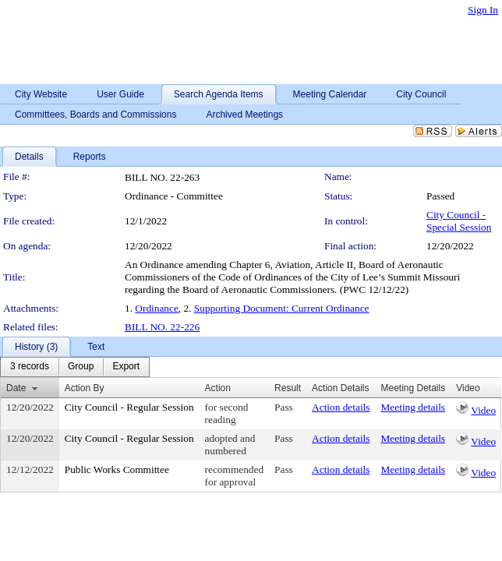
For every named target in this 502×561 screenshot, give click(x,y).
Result (287, 388)
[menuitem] (29, 367)
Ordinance (157, 308)
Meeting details (413, 407)
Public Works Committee (117, 469)
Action (218, 388)
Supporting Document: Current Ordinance (281, 308)
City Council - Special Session (458, 221)
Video (483, 410)
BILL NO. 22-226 (162, 327)
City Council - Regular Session (129, 407)
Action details (340, 407)
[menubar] (75, 367)
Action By (84, 388)
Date (16, 388)
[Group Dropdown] (80, 367)
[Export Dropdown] (126, 367)
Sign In (483, 10)
